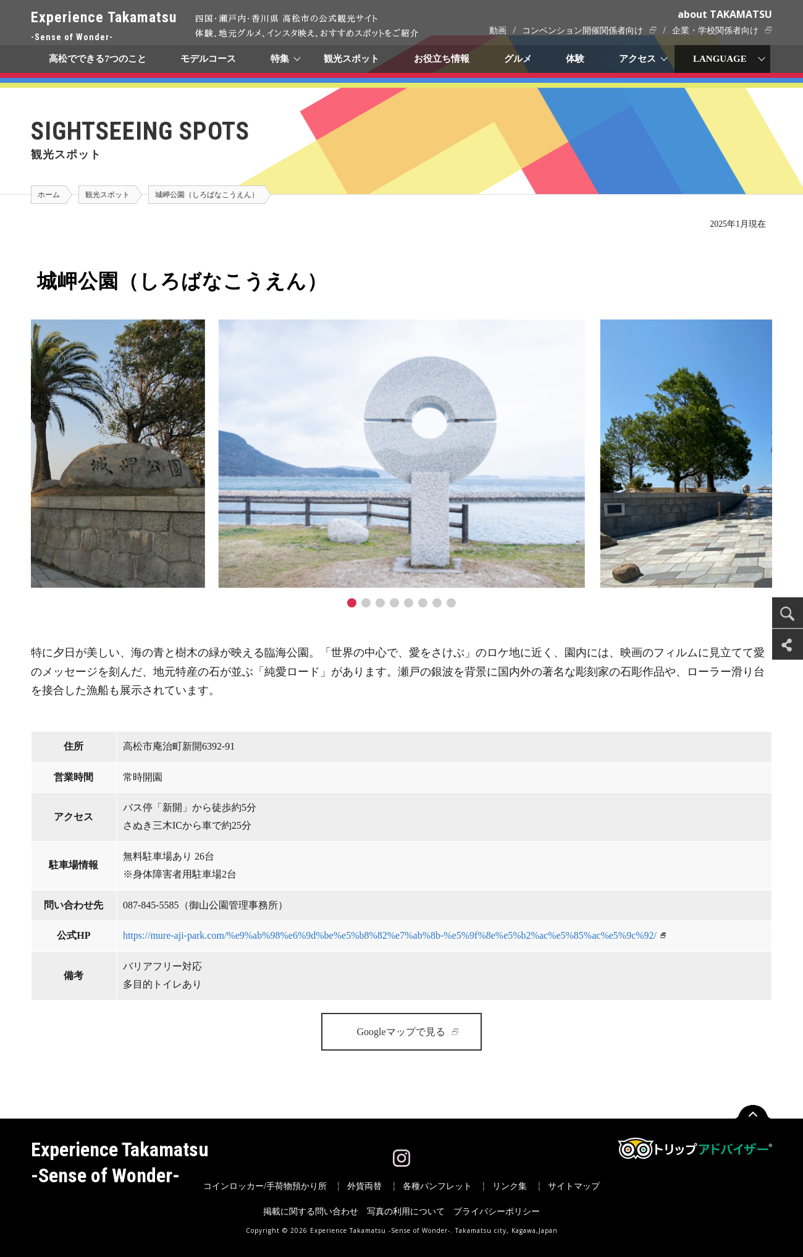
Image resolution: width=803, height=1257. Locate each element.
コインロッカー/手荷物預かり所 (265, 1186)
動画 (498, 30)
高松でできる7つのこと (97, 59)
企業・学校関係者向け (715, 30)
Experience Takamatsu (104, 27)
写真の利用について (406, 1211)
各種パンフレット (437, 1186)
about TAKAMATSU (725, 14)
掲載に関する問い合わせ (310, 1211)
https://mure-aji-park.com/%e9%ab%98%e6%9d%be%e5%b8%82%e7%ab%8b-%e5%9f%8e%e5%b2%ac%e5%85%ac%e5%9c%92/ (390, 935)
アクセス (638, 59)
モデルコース (209, 59)
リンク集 (509, 1186)
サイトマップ (574, 1186)
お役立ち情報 (441, 59)
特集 (280, 59)
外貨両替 (364, 1186)
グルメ (518, 59)
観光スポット (351, 59)
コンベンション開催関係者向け (582, 30)
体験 (575, 59)
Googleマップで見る (400, 1031)
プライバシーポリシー (496, 1211)
